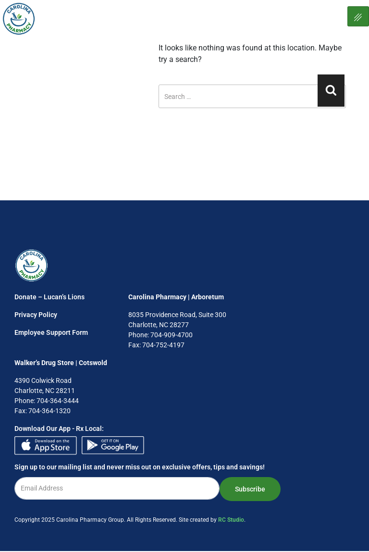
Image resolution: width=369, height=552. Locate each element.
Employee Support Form (51, 332)
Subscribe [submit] (250, 489)
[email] (117, 488)
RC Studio (231, 519)
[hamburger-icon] (358, 16)
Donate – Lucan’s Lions (49, 297)
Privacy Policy (35, 315)
